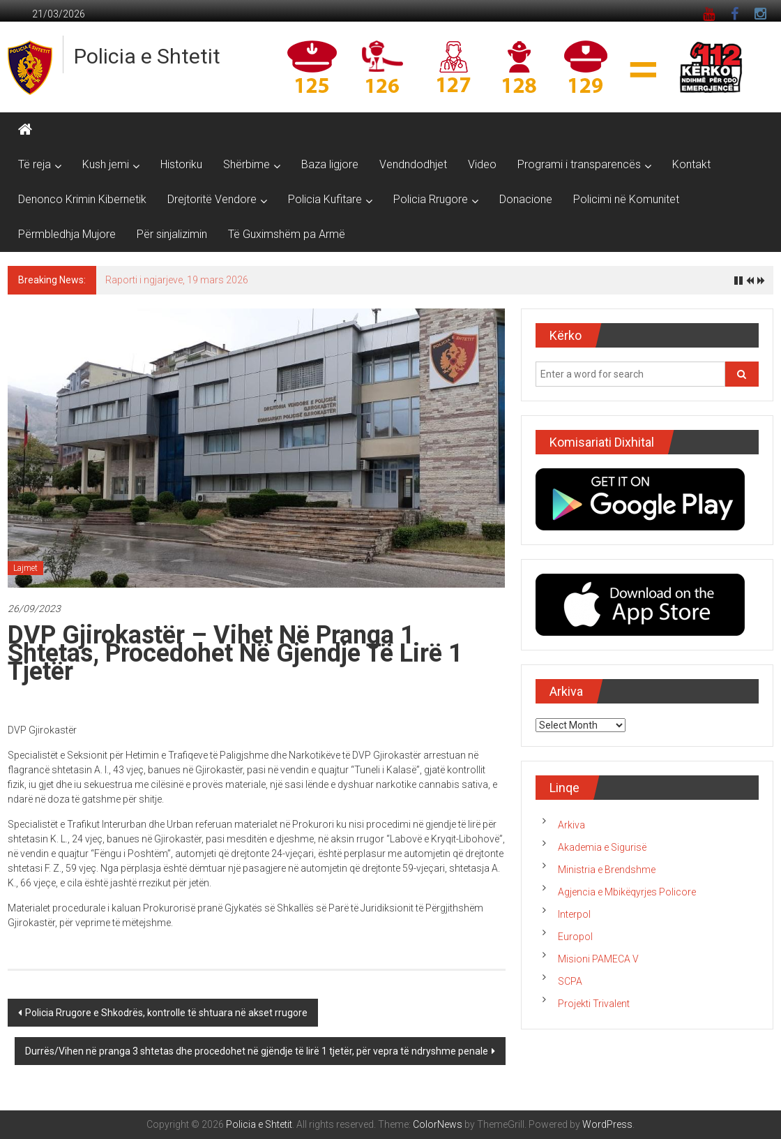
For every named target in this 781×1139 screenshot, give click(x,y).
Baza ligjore (329, 164)
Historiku (181, 164)
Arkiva (571, 825)
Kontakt (691, 164)
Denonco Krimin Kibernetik (82, 199)
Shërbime (246, 164)
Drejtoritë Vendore (212, 199)
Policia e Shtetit (147, 56)
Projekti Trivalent (594, 1003)
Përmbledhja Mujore (67, 234)
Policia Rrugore (430, 199)
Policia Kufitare (325, 199)
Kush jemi (105, 164)
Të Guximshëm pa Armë (286, 234)
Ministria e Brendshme (606, 869)
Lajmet (25, 568)
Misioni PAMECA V (598, 959)
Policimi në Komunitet (626, 199)
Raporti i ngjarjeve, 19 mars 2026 (176, 279)
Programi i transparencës (579, 164)
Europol (575, 936)
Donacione (525, 199)
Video (482, 164)
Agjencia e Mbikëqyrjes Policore (627, 892)
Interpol (574, 914)
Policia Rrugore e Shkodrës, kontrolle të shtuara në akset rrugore (166, 1012)
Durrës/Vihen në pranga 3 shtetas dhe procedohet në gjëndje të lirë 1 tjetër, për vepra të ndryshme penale (256, 1051)
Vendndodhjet (413, 164)
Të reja (34, 164)
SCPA (570, 981)
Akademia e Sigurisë (602, 847)
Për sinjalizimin (172, 234)
